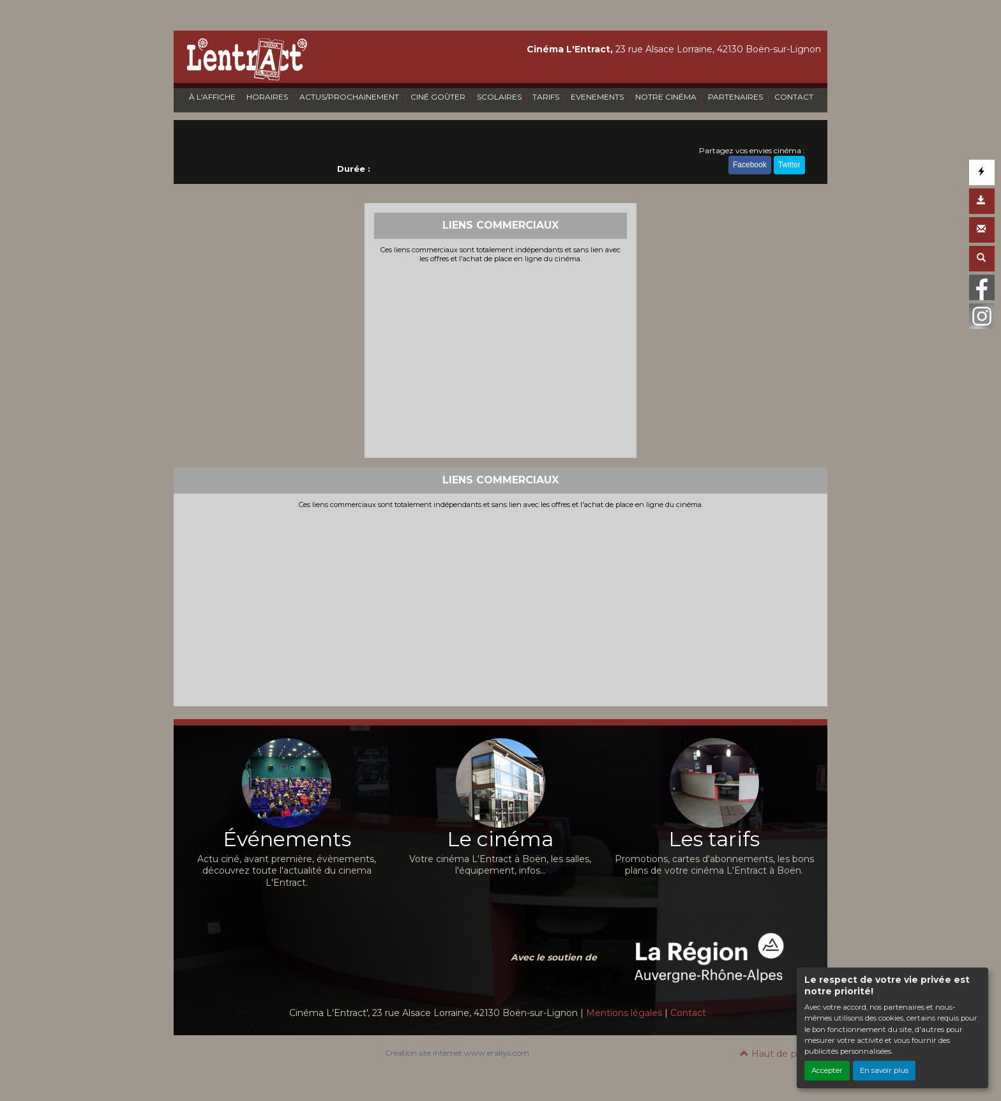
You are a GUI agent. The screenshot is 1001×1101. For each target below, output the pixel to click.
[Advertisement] (501, 359)
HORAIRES (267, 97)
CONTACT (793, 97)
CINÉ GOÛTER (437, 97)
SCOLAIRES (499, 97)
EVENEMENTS (597, 97)
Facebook (750, 164)
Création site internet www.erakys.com (457, 1053)
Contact (688, 1013)
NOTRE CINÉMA (665, 97)
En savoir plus (884, 1070)
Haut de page (777, 1053)
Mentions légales (624, 1013)
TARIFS (545, 97)
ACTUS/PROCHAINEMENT (349, 97)
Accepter (827, 1070)
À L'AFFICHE (212, 97)
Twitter (789, 164)
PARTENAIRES (735, 97)
